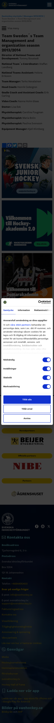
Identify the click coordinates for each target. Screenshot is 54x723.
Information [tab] (24, 310)
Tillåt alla (27, 399)
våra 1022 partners (20, 325)
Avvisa (27, 418)
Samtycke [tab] (8, 310)
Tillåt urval (27, 409)
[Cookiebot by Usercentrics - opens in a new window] (38, 302)
